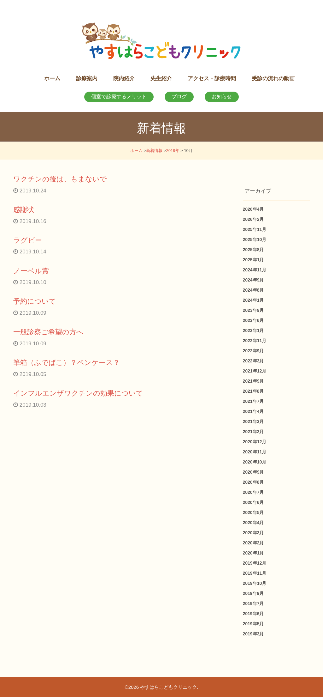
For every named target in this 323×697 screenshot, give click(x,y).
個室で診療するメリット (119, 96)
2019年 (172, 150)
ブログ (179, 96)
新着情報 (154, 150)
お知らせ (222, 96)
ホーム (136, 150)
